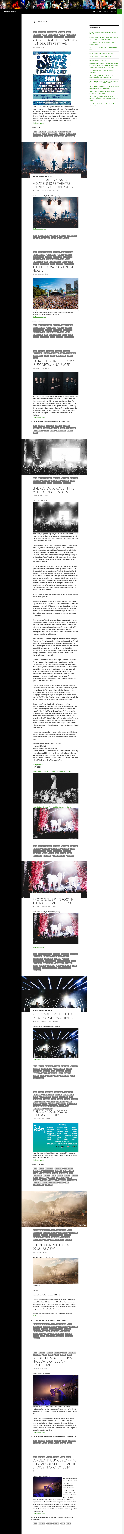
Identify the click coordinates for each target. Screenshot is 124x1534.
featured (54, 235)
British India (37, 956)
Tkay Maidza (45, 263)
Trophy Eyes (48, 37)
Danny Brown (57, 956)
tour (52, 263)
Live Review (47, 842)
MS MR (45, 853)
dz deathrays (56, 480)
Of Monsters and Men (57, 1239)
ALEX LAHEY (42, 32)
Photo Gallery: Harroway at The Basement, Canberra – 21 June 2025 (102, 92)
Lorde (64, 1352)
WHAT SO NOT (69, 263)
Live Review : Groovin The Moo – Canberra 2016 (53, 490)
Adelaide (42, 351)
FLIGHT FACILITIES (47, 1068)
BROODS (56, 252)
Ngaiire (68, 1071)
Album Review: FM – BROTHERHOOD (101, 53)
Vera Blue (60, 263)
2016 (35, 235)
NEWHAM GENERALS (52, 259)
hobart (46, 353)
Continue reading (39, 123)
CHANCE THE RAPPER (67, 252)
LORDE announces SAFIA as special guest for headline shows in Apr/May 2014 (55, 1463)
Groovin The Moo (37, 842)
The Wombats (65, 1075)
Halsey (69, 1068)
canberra (66, 351)
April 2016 (57, 478)
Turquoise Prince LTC (49, 968)
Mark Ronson (66, 1237)
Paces (68, 259)
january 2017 (68, 256)
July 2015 (67, 1235)
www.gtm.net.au (38, 764)
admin (56, 190)
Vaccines (36, 1338)
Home (93, 11)
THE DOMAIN (62, 1103)
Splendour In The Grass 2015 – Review (52, 1246)
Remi (46, 261)
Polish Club (51, 965)
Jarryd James (58, 483)
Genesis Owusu (38, 961)
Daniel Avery (68, 1092)
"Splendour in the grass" (41, 1230)
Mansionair (55, 1237)
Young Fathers (38, 1078)
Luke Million (37, 1099)
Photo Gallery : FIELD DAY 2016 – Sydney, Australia (53, 1016)
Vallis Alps (70, 855)
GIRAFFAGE (49, 256)
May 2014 (56, 1457)
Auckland (50, 351)
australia (49, 1066)
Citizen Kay (46, 480)
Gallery (36, 190)
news (68, 32)
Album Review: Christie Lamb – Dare (100, 56)
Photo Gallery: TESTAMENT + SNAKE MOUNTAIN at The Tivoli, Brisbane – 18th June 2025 (104, 98)
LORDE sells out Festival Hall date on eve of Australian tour (53, 1361)
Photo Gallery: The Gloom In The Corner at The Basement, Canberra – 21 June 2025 (104, 87)
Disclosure (65, 1066)
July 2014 (57, 1352)
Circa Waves (37, 1232)
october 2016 (72, 235)
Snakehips (37, 1103)
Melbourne (55, 353)
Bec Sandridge (52, 32)
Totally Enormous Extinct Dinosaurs (45, 1106)
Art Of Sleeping (61, 1230)
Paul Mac (69, 1239)
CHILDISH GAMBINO (39, 254)
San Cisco (68, 1073)
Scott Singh (61, 842)
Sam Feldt (43, 1101)
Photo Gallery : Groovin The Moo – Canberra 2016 (53, 901)
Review (99, 11)
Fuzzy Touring (38, 256)
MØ (44, 259)
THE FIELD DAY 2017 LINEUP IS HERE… (55, 268)
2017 (35, 32)
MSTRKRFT (37, 259)
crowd (57, 1066)
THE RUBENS (47, 855)
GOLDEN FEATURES (51, 961)
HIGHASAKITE (58, 256)
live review (37, 853)
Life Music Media (9, 11)
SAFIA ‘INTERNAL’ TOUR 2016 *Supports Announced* (54, 362)
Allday (41, 1066)
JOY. (53, 1071)
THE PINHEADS (71, 34)
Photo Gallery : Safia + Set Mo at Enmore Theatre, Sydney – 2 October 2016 (54, 183)
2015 (53, 1230)
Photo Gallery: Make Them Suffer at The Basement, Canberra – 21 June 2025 (102, 76)
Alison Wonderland (45, 252)
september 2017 (53, 34)
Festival (61, 32)
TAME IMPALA (50, 1336)
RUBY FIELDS (37, 34)
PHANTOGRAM (38, 261)
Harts (49, 483)
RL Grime (74, 1099)
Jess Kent (47, 1071)
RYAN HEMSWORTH (55, 261)
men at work (38, 1239)
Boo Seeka (65, 478)
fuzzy (36, 1096)
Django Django (48, 1094)
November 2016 (71, 353)
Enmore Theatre (44, 235)
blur (69, 1230)
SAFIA (44, 34)
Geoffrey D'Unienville (56, 1235)
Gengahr (44, 1235)
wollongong (59, 37)
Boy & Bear (74, 478)
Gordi (73, 480)
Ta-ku (56, 1075)
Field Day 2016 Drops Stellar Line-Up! (50, 1113)
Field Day (68, 254)
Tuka (72, 1075)
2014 (35, 1352)
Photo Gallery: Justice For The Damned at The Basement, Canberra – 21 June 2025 (104, 82)
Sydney (62, 34)
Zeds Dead (49, 1108)
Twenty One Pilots (59, 855)
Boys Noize (49, 1092)
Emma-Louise (49, 958)
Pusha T (44, 1073)
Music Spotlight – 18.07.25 (98, 60)
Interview (113, 11)
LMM (46, 47)
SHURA (70, 261)
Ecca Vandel (73, 1232)
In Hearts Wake (48, 963)
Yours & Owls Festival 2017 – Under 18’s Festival (55, 41)
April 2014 (42, 1457)
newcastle (37, 1354)
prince (51, 853)
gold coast (38, 353)
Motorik (47, 1099)
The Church (60, 1336)
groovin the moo (39, 483)
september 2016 (61, 355)
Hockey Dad (37, 963)
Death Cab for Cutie (50, 1232)
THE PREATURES (38, 37)
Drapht (66, 956)
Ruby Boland (42, 176)
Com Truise (58, 1092)
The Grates (69, 1336)
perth (46, 355)
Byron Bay (34, 1320)
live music (63, 235)
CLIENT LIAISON (51, 254)
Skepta (43, 1075)
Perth (58, 421)
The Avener (53, 1103)
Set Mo (60, 238)
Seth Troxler (61, 1101)
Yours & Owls (70, 37)
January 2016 (38, 1071)
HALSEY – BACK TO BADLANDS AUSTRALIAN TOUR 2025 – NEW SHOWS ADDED (104, 38)
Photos (106, 11)
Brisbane (58, 351)
